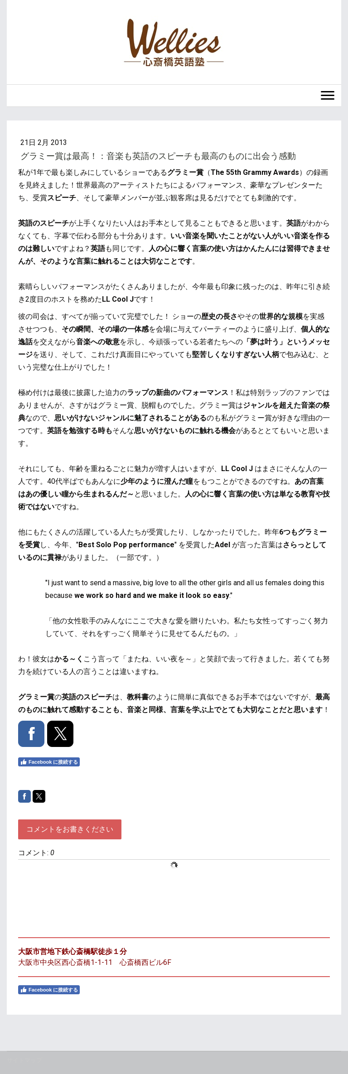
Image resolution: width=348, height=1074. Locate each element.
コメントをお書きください (69, 829)
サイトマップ (24, 1060)
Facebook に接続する (49, 762)
